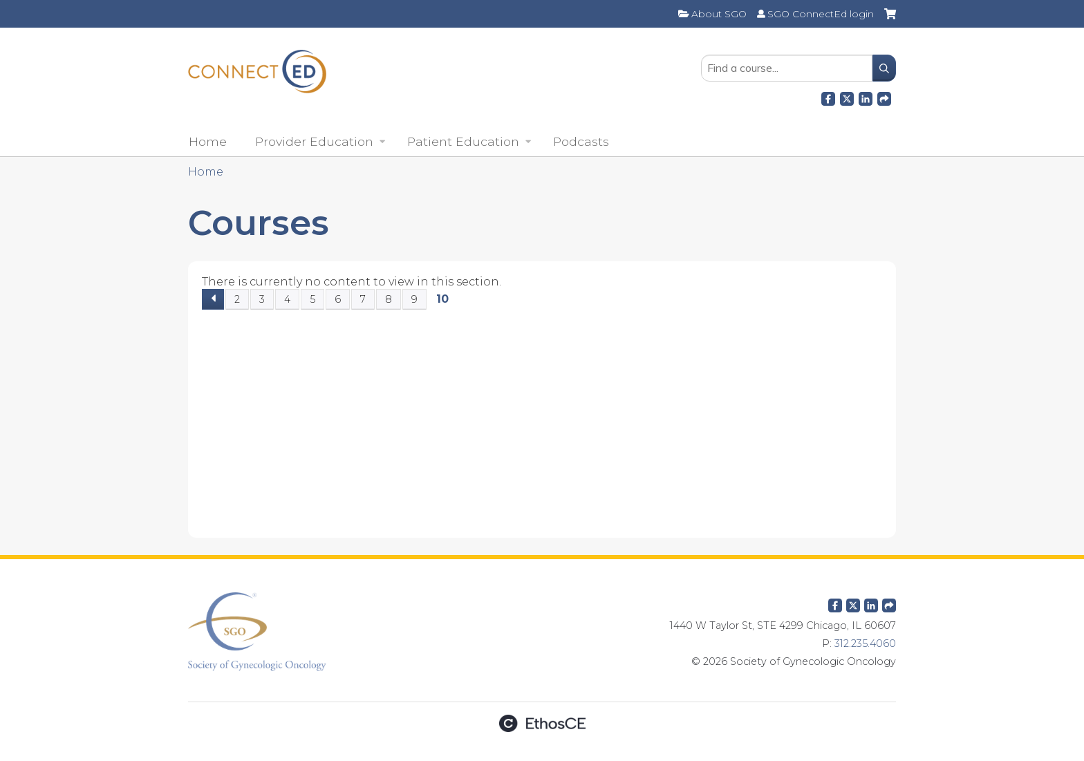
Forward (884, 96)
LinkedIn (865, 96)
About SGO (719, 14)
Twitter (853, 602)
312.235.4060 (865, 643)
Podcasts (581, 141)
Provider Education (314, 141)
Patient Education (463, 141)
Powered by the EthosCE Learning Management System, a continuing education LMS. (542, 723)
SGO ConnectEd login (820, 14)
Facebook (828, 96)
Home (208, 141)
